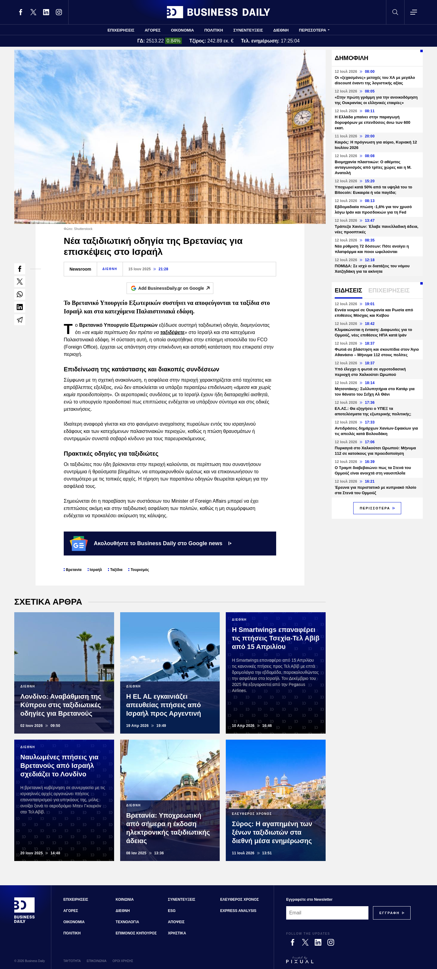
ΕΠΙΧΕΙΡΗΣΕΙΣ (120, 30)
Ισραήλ (96, 570)
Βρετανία (74, 570)
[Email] (327, 913)
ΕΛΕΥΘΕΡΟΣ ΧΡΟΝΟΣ (239, 899)
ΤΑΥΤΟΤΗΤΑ (72, 961)
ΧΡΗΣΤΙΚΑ (177, 933)
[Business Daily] (24, 922)
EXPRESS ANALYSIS (238, 911)
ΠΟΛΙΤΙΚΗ (213, 30)
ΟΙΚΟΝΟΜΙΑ (182, 30)
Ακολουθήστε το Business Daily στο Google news (151, 543)
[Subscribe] (389, 913)
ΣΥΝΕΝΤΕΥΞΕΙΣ (248, 30)
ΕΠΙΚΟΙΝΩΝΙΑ (97, 961)
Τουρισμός (139, 570)
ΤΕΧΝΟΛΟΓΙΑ (127, 922)
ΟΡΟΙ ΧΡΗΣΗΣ (123, 961)
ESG (171, 911)
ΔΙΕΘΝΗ (281, 30)
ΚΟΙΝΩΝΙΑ (125, 899)
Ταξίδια (116, 570)
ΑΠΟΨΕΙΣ (176, 922)
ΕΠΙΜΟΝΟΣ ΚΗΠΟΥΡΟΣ (136, 933)
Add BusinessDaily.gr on (175, 288)
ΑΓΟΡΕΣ (153, 30)
